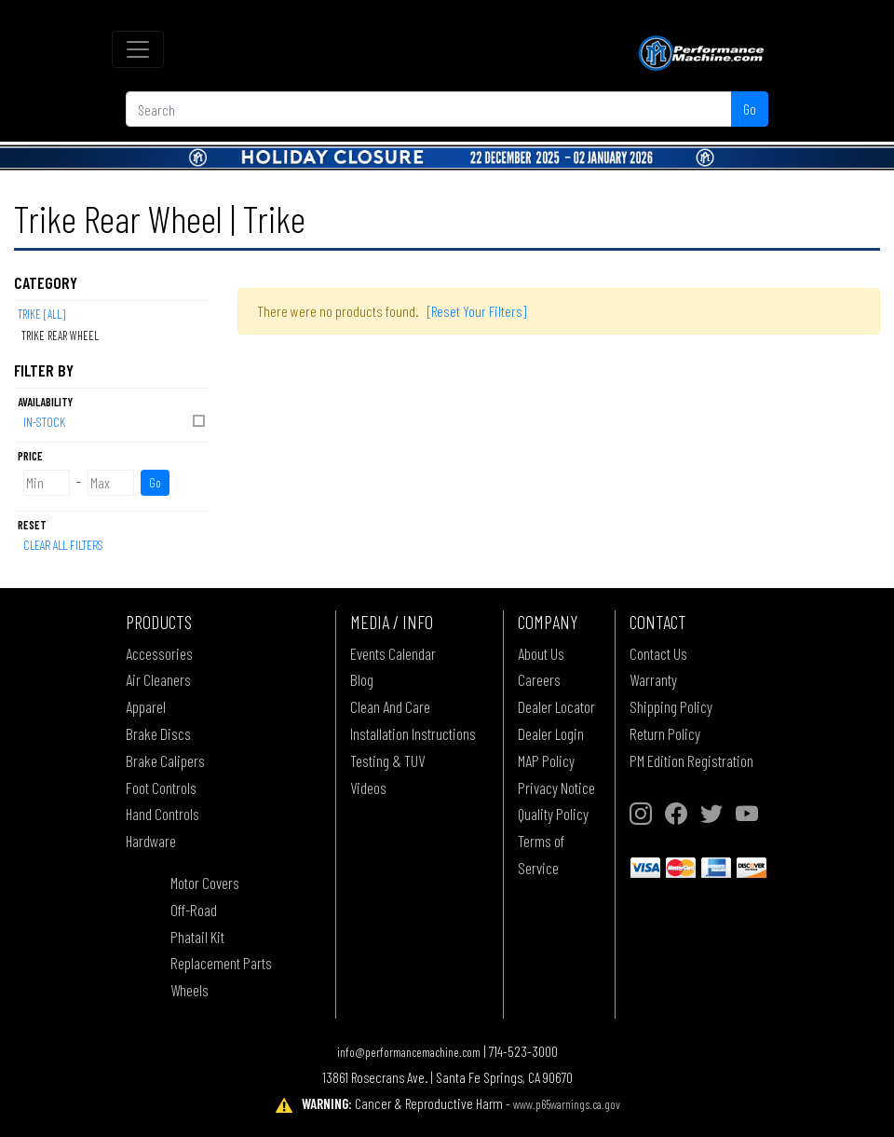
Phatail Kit (197, 936)
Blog (361, 679)
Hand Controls (162, 813)
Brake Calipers (165, 760)
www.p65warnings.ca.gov (566, 1104)
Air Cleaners (158, 679)
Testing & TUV (387, 760)
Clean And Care (390, 706)
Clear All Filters (63, 545)
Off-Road (193, 909)
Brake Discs (158, 733)
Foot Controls (161, 787)
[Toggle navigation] (138, 49)
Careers (539, 679)
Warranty (653, 679)
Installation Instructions (413, 733)
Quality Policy (553, 813)
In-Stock (115, 421)
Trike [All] (41, 314)
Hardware (151, 840)
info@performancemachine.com (409, 1052)
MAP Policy (546, 760)
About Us (541, 653)
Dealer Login (551, 733)
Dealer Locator (556, 706)
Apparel (146, 706)
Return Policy (665, 733)
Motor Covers (204, 882)
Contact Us (658, 653)
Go (749, 108)
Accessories (159, 653)
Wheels (189, 989)
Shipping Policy (671, 706)
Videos (368, 787)
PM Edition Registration (691, 760)
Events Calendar (393, 653)
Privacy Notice (556, 787)
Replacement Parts (221, 962)
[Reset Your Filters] (476, 311)
